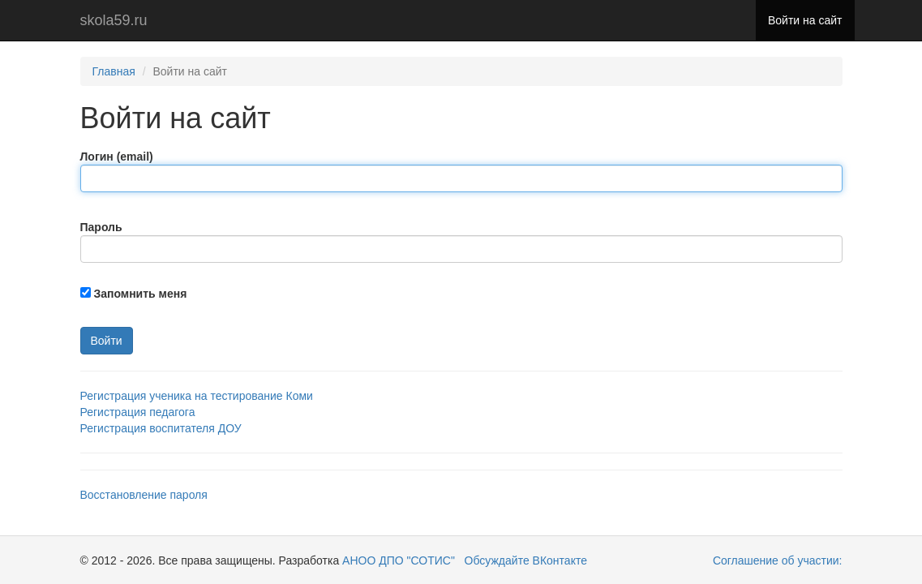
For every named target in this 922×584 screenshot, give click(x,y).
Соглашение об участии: (778, 560)
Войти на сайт (805, 20)
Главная (113, 71)
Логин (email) (116, 156)
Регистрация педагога (137, 412)
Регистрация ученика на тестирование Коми (196, 395)
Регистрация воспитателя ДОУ (161, 428)
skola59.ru (114, 20)
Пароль (101, 227)
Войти (106, 340)
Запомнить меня (140, 293)
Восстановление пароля (144, 494)
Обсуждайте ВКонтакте (526, 560)
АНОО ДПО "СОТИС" (397, 560)
